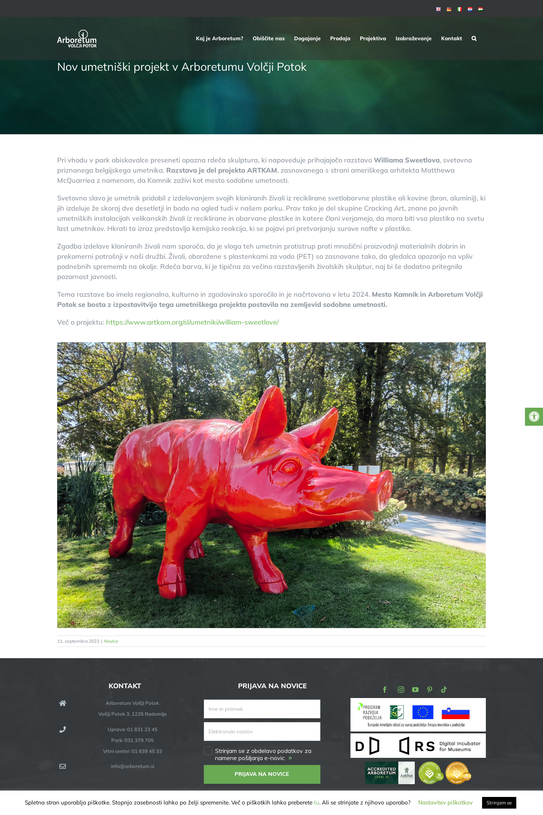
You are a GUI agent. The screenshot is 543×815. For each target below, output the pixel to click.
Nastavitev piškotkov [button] (445, 802)
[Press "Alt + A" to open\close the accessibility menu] (534, 417)
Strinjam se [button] (499, 803)
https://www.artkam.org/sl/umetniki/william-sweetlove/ (192, 322)
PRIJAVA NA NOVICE (262, 774)
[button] (474, 38)
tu (316, 802)
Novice (111, 641)
